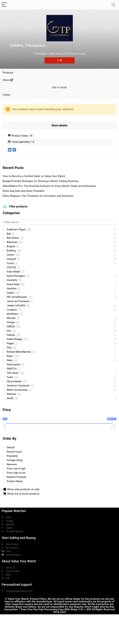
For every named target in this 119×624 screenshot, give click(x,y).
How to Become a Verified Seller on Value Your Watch (34, 176)
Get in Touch (59, 87)
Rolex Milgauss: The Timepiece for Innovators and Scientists (38, 195)
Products (8, 72)
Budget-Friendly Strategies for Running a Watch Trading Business (41, 181)
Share (8, 79)
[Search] (113, 4)
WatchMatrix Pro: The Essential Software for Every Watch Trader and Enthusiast (49, 186)
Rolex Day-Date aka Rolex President (23, 191)
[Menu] (4, 4)
